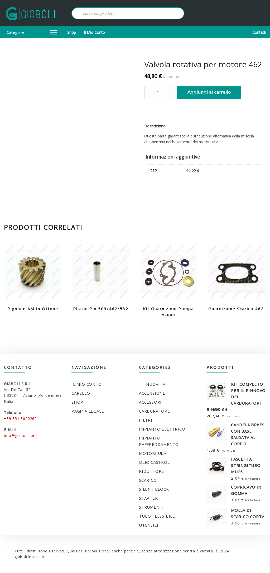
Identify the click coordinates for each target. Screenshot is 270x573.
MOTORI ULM (153, 453)
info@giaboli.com (20, 435)
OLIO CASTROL (154, 462)
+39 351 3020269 (20, 418)
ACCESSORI (150, 402)
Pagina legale (87, 411)
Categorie (32, 32)
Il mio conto (94, 32)
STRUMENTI (151, 507)
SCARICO (148, 480)
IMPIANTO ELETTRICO (162, 429)
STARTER (148, 498)
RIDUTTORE (151, 471)
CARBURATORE (154, 411)
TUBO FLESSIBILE (157, 516)
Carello (80, 393)
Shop (71, 32)
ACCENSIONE (152, 393)
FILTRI (145, 420)
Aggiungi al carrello (209, 92)
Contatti (259, 32)
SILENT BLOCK (154, 489)
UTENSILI (148, 525)
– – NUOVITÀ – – (155, 384)
